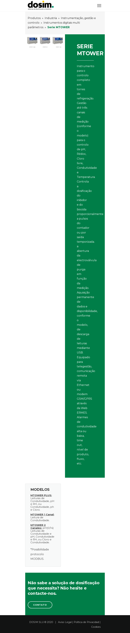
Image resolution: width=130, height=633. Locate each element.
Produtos (34, 18)
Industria (51, 18)
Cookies (96, 626)
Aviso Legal (65, 622)
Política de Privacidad (86, 622)
